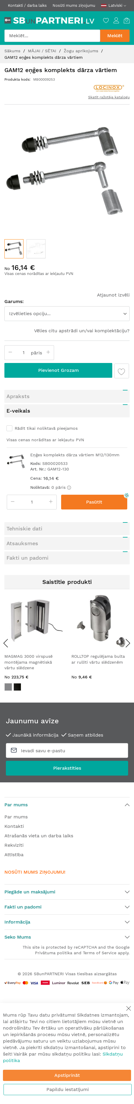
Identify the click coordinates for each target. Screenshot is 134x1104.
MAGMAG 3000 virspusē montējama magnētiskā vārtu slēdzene (28, 662)
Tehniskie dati (24, 528)
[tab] (67, 396)
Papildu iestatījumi (67, 1089)
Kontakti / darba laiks (27, 5)
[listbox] (33, 687)
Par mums (16, 817)
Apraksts (18, 396)
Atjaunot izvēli (113, 295)
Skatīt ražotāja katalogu (109, 97)
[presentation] (6, 643)
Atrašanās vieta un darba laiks (38, 835)
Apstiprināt (67, 1075)
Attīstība (14, 854)
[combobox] (52, 36)
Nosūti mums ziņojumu (74, 5)
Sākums (13, 50)
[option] (8, 687)
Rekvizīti (14, 845)
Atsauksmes (22, 543)
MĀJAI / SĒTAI (43, 50)
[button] (36, 248)
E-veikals (18, 411)
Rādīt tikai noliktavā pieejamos (46, 428)
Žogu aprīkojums (82, 50)
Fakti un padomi (27, 558)
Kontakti (14, 826)
